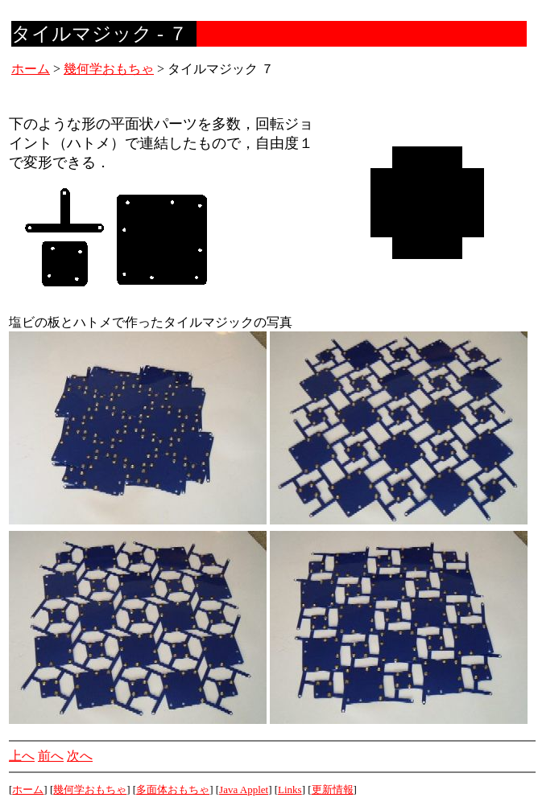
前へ (51, 756)
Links (290, 789)
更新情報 (333, 789)
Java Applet (243, 789)
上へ (22, 756)
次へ (80, 756)
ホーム (30, 69)
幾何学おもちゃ (109, 69)
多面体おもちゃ (172, 789)
